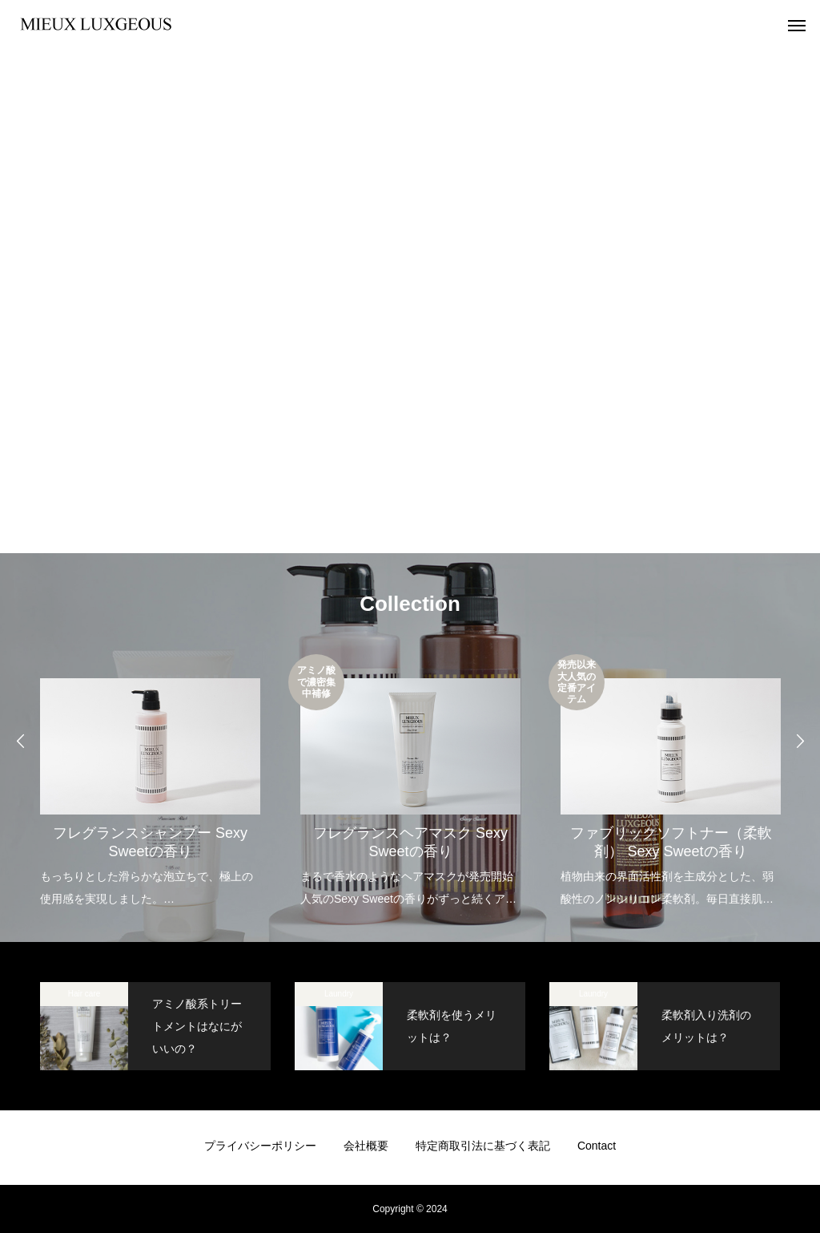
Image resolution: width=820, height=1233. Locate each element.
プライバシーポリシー (260, 1145)
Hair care (84, 993)
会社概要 (366, 1145)
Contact (596, 1145)
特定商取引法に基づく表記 (483, 1145)
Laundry (338, 993)
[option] (150, 782)
